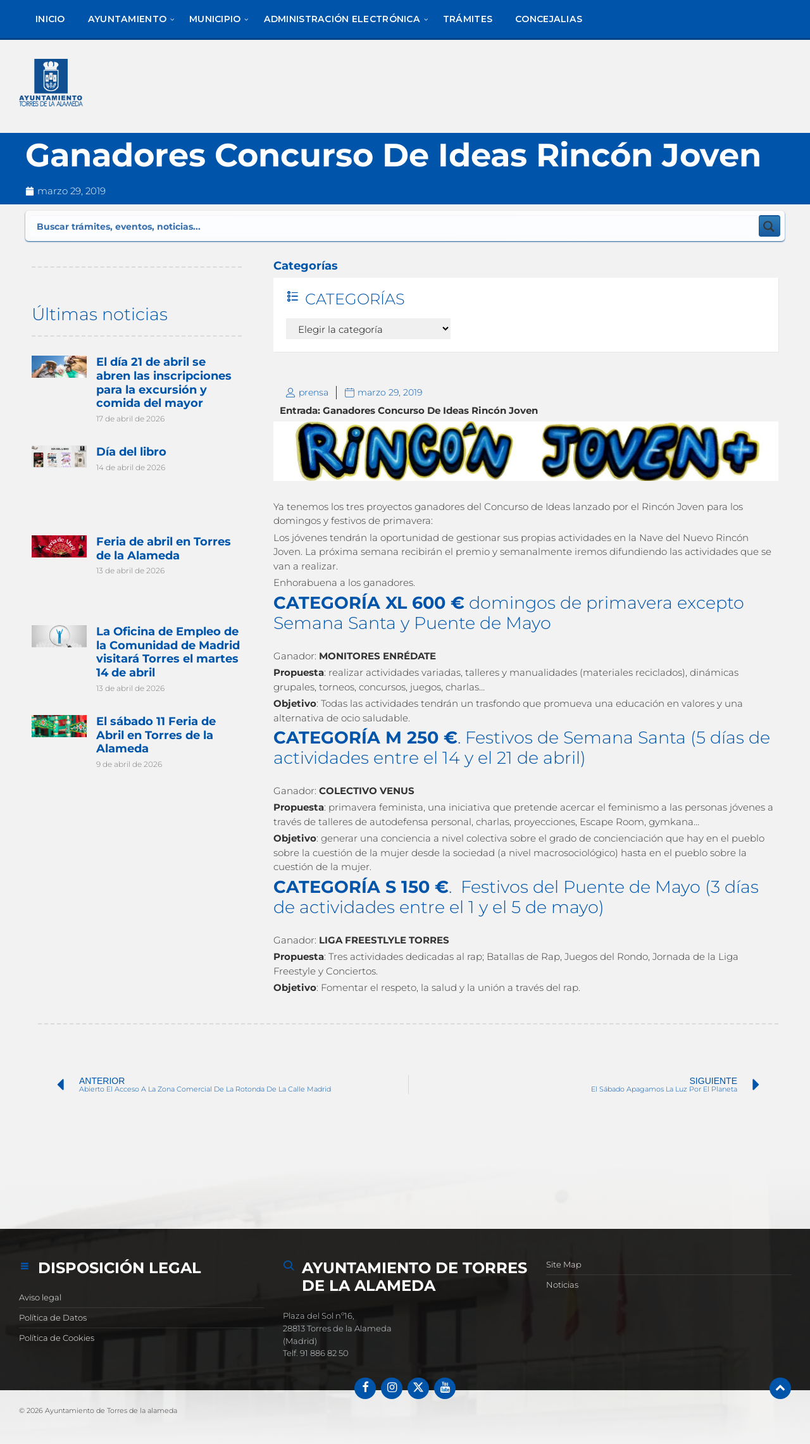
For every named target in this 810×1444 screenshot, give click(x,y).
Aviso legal (40, 1297)
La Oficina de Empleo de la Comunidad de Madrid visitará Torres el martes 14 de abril (167, 649)
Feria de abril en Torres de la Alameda (163, 547)
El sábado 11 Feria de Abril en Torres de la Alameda (155, 731)
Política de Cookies (56, 1338)
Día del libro (131, 451)
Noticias (562, 1284)
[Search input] (195, 226)
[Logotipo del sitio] (53, 85)
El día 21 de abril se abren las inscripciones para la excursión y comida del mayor (163, 382)
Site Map (564, 1264)
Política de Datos (53, 1317)
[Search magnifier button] (769, 226)
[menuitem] (50, 19)
